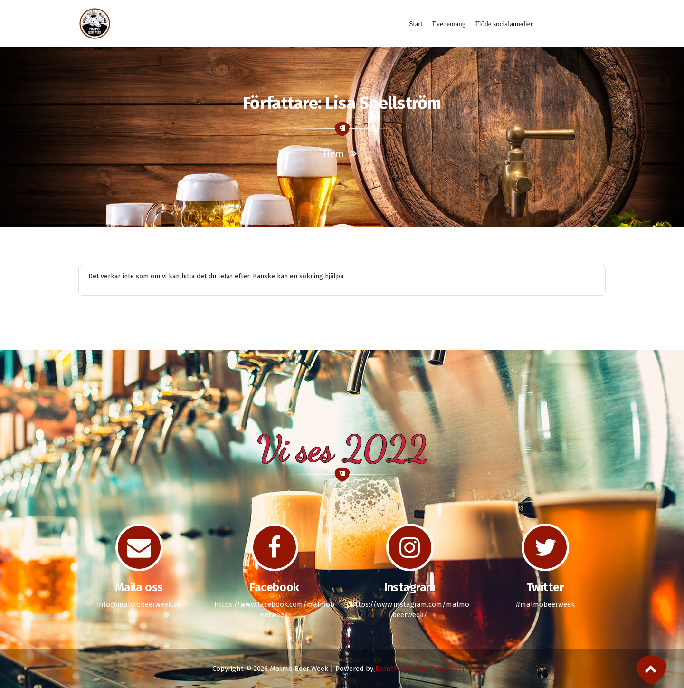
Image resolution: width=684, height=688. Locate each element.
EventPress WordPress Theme (423, 668)
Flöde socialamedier (503, 23)
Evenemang (449, 23)
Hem (333, 153)
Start (416, 23)
